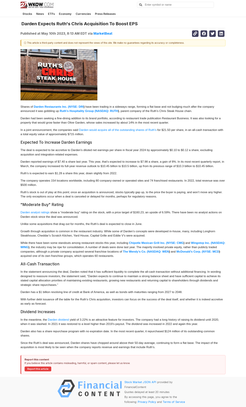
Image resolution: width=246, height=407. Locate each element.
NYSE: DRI (76, 106)
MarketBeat (102, 33)
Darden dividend (58, 319)
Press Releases (105, 14)
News (40, 14)
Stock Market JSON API (140, 382)
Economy (65, 14)
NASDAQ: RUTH (107, 111)
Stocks (27, 14)
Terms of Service (174, 402)
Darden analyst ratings (35, 212)
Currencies (83, 14)
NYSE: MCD (211, 251)
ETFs (51, 14)
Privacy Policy (147, 402)
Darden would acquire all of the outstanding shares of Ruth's (118, 130)
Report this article (38, 369)
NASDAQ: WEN (158, 251)
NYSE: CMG (175, 243)
